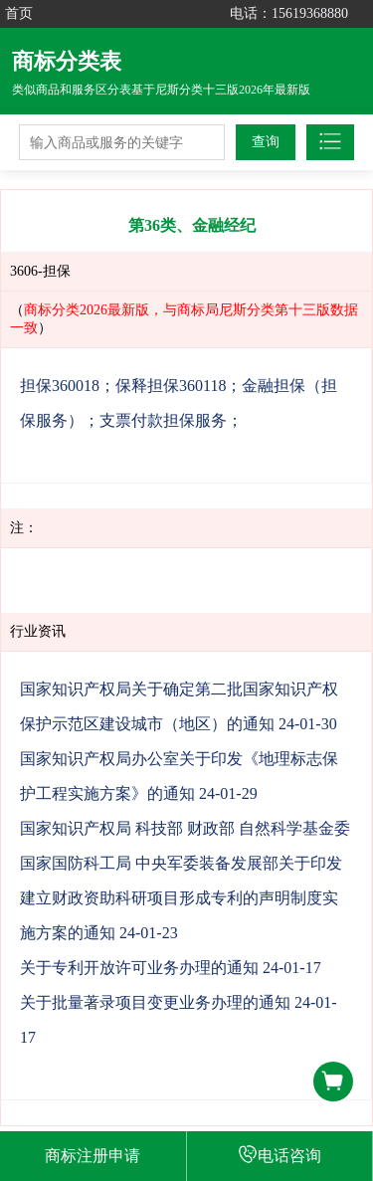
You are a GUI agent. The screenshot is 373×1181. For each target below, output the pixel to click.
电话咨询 (279, 1154)
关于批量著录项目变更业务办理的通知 (155, 1002)
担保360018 (59, 385)
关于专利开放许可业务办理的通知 (139, 967)
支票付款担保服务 (163, 420)
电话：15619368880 (289, 13)
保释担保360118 (170, 385)
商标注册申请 (92, 1155)
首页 (19, 13)
